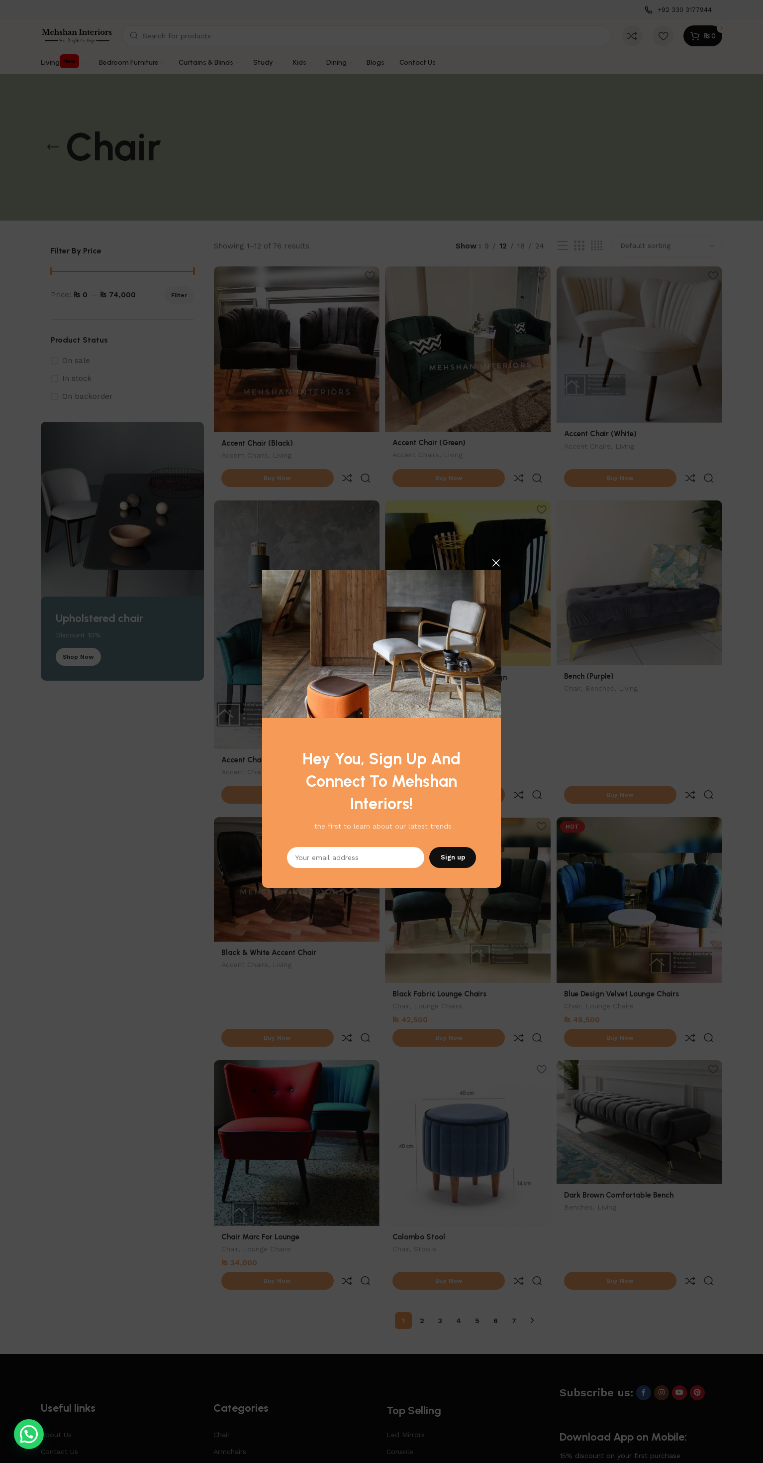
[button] (29, 1434)
